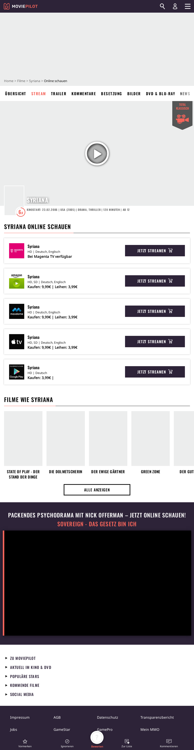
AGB (57, 717)
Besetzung (111, 93)
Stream (38, 93)
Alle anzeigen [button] (97, 489)
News (185, 93)
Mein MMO (149, 729)
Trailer (59, 93)
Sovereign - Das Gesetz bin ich (97, 524)
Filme (21, 81)
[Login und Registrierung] (175, 6)
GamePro (104, 729)
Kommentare (83, 93)
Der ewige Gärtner (108, 471)
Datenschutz (107, 717)
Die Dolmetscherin (65, 471)
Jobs (13, 729)
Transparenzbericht (157, 717)
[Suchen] (162, 6)
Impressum (20, 717)
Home (8, 81)
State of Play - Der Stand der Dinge (23, 474)
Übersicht (15, 93)
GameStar (62, 729)
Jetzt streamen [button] (155, 250)
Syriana (34, 81)
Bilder (134, 93)
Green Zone (150, 471)
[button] (25, 743)
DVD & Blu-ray (160, 93)
